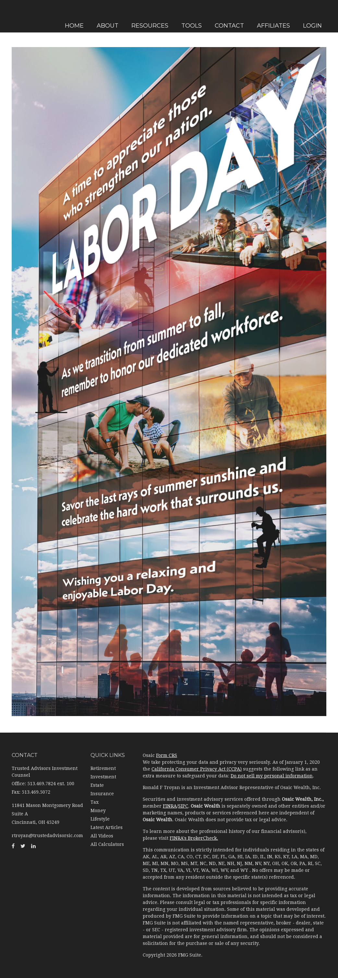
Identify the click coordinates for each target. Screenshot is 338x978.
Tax (95, 802)
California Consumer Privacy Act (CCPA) (196, 769)
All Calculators (107, 844)
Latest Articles (107, 827)
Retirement (103, 768)
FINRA (170, 806)
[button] (153, 15)
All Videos (102, 835)
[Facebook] (6, 329)
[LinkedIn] (6, 355)
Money (98, 810)
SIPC (183, 806)
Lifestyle (100, 819)
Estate (97, 785)
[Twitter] (6, 342)
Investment (103, 776)
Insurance (102, 793)
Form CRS (166, 755)
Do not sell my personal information (272, 775)
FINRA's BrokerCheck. (194, 838)
